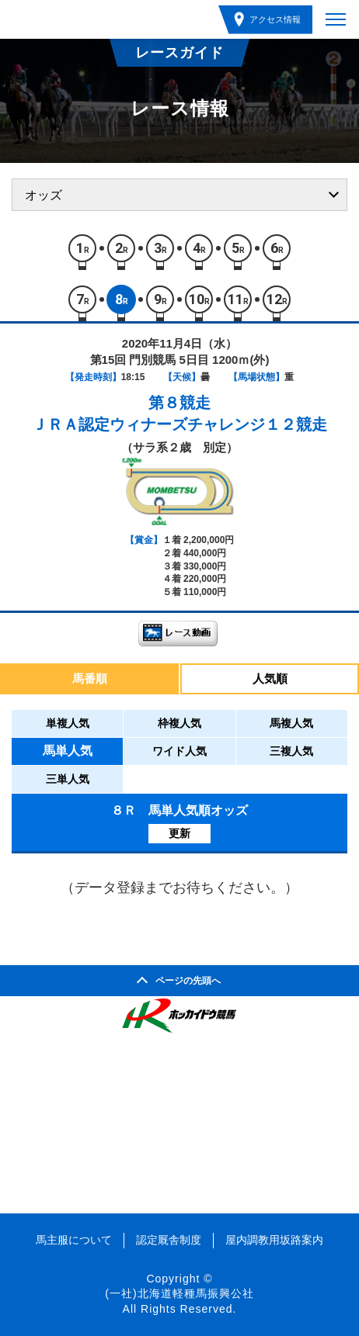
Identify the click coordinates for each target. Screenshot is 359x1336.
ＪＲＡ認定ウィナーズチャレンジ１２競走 (179, 424)
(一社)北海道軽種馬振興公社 (179, 1293)
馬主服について (74, 1240)
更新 (179, 833)
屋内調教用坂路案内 (274, 1240)
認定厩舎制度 (168, 1240)
